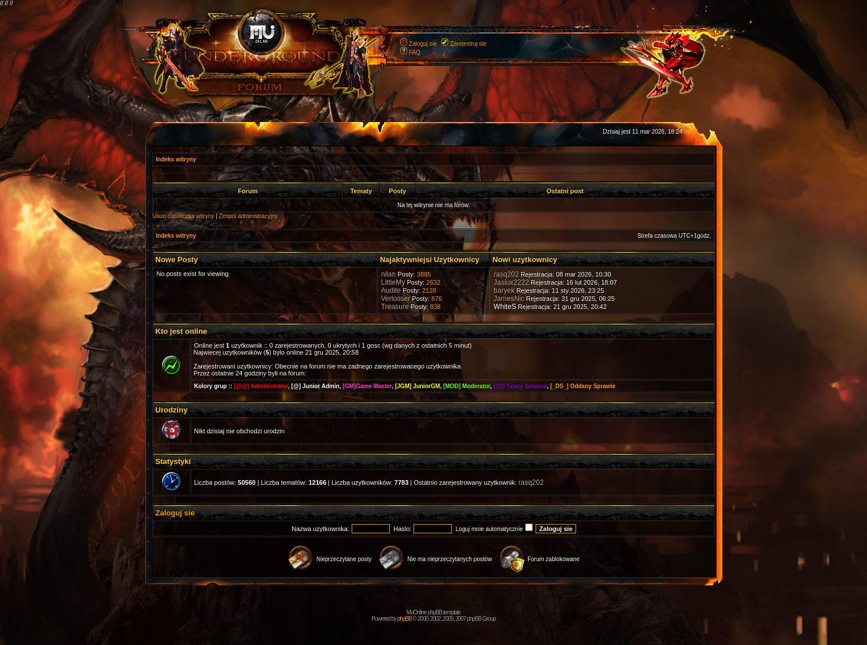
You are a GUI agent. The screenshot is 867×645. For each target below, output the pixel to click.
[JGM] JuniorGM (417, 386)
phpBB (404, 618)
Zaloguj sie (423, 43)
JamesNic (508, 298)
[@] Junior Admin (316, 386)
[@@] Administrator (261, 386)
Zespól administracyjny (248, 216)
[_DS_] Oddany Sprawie (582, 386)
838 (435, 306)
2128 (429, 290)
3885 (424, 274)
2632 (433, 282)
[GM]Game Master (367, 386)
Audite (391, 290)
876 (436, 298)
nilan (388, 274)
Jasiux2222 (511, 282)
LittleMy (393, 282)
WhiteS (504, 307)
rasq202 (506, 274)
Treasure (395, 307)
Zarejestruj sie (468, 43)
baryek (503, 290)
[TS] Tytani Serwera (520, 386)
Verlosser (395, 298)
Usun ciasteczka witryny (184, 216)
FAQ (414, 52)
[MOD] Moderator (466, 386)
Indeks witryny (176, 159)
